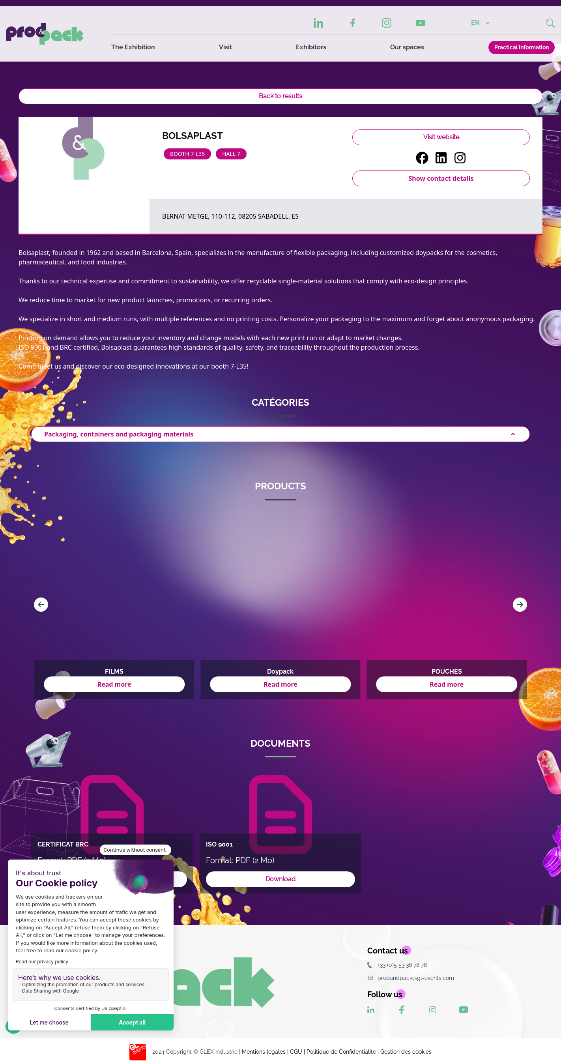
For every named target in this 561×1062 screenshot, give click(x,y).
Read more (114, 684)
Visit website (441, 137)
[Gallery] (280, 604)
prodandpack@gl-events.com (410, 977)
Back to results (280, 96)
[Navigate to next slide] (520, 605)
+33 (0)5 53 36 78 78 (397, 964)
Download (280, 879)
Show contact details (440, 178)
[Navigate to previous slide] (41, 605)
